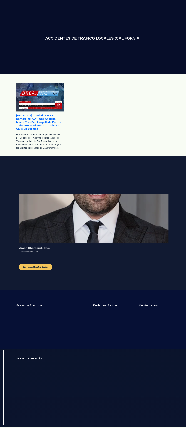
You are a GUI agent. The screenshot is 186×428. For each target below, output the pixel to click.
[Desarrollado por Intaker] (29, 423)
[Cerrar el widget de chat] (42, 352)
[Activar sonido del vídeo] (8, 352)
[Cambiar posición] (37, 352)
